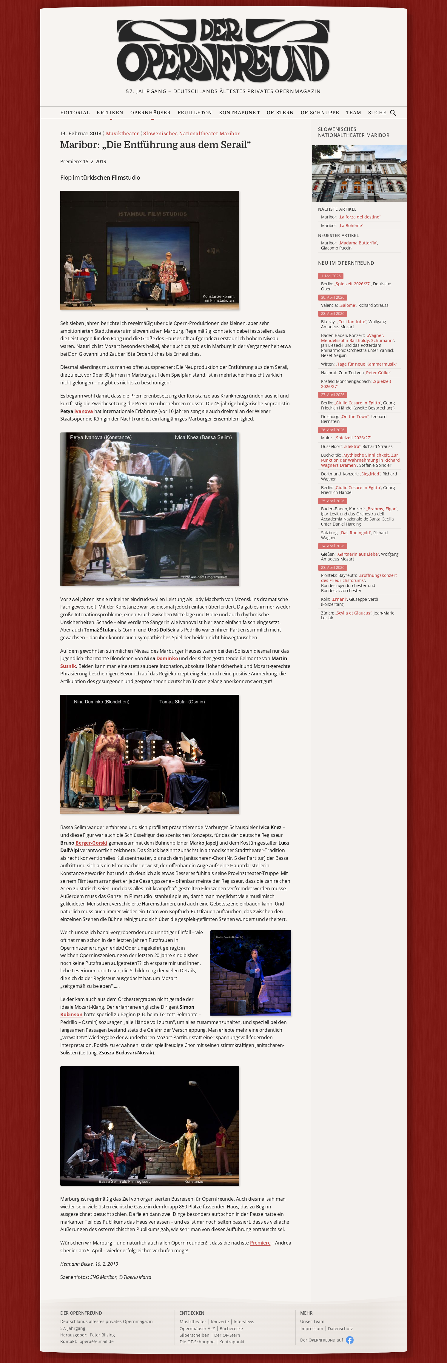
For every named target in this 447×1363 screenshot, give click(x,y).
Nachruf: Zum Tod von (356, 372)
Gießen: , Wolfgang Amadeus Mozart (359, 557)
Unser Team (312, 1321)
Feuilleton (195, 112)
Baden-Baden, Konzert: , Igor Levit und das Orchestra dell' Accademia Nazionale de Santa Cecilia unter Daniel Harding (359, 516)
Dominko (167, 658)
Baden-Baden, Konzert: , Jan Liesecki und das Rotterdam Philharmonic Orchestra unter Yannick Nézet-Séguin (358, 345)
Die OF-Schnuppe (197, 1341)
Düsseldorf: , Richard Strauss (357, 446)
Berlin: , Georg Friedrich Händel (358, 490)
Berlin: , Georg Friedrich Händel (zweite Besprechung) (358, 406)
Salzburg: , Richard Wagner (354, 535)
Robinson (71, 1014)
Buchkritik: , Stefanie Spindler (360, 460)
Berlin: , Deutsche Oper (356, 286)
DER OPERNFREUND (81, 1313)
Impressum (311, 1328)
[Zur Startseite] (223, 50)
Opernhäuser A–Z (197, 1328)
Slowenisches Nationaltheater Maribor (191, 133)
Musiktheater (122, 133)
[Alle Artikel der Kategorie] (359, 173)
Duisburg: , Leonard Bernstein (353, 419)
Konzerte (220, 1322)
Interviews (244, 1322)
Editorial (75, 112)
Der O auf (321, 1340)
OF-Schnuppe (320, 112)
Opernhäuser (150, 112)
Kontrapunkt (239, 112)
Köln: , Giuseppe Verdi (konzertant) (349, 602)
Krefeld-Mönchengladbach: (356, 384)
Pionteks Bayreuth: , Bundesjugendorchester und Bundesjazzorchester (359, 583)
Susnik (68, 666)
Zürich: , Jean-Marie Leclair (357, 616)
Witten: (359, 364)
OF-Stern (280, 112)
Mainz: (346, 438)
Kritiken (110, 112)
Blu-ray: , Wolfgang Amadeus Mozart (353, 324)
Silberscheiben (194, 1335)
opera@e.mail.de (97, 1341)
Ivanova (83, 411)
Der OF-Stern (227, 1335)
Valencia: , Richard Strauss (355, 305)
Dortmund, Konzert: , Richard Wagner (359, 477)
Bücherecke (231, 1328)
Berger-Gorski (91, 843)
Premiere (260, 1242)
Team (354, 112)
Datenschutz (340, 1328)
